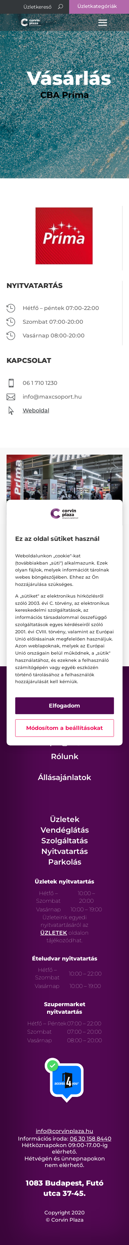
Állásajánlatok (64, 777)
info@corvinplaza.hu (64, 1131)
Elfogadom (64, 705)
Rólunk (64, 756)
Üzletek (64, 819)
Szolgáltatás (64, 840)
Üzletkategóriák (97, 6)
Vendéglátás (65, 830)
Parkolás (64, 862)
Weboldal (36, 410)
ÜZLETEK (53, 933)
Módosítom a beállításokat (64, 728)
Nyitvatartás (64, 851)
